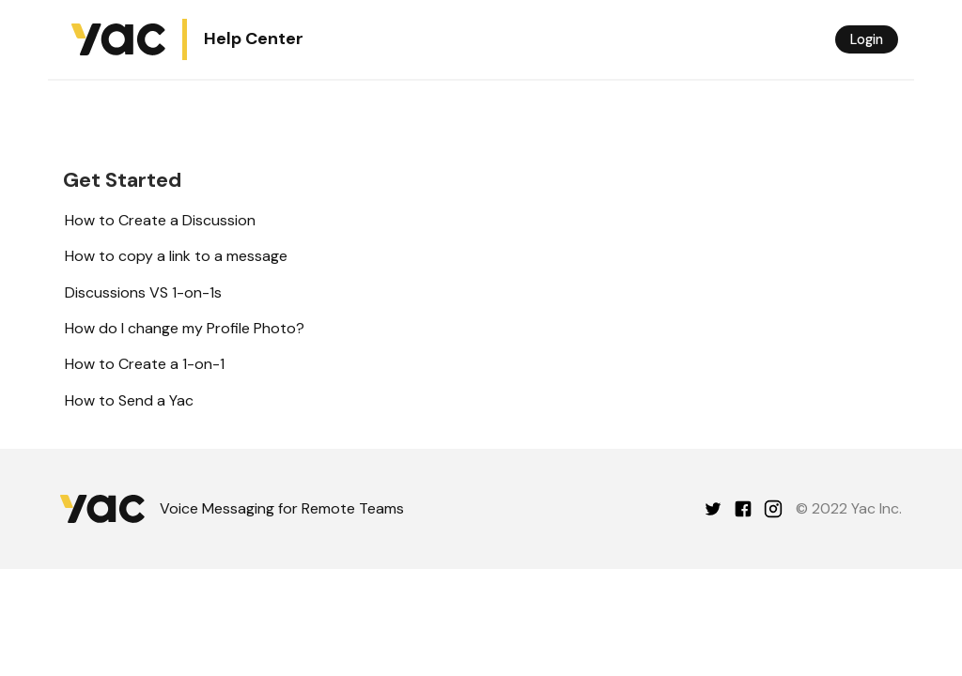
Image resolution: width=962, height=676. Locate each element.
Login (866, 39)
